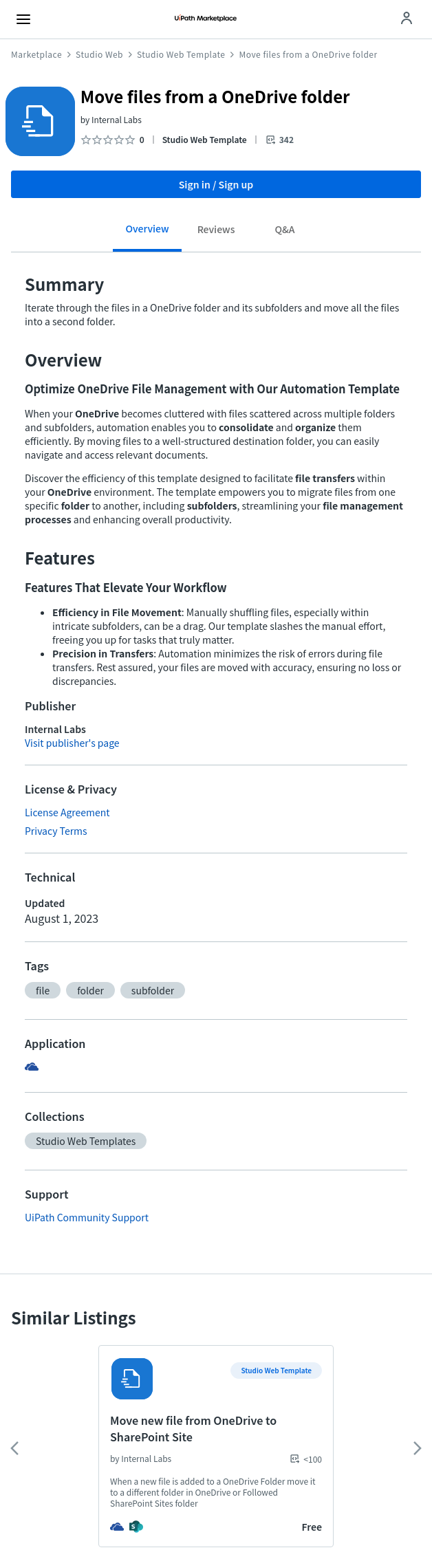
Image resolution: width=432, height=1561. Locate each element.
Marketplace (36, 54)
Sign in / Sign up (216, 184)
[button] (43, 990)
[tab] (147, 233)
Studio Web (99, 54)
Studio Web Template (181, 54)
